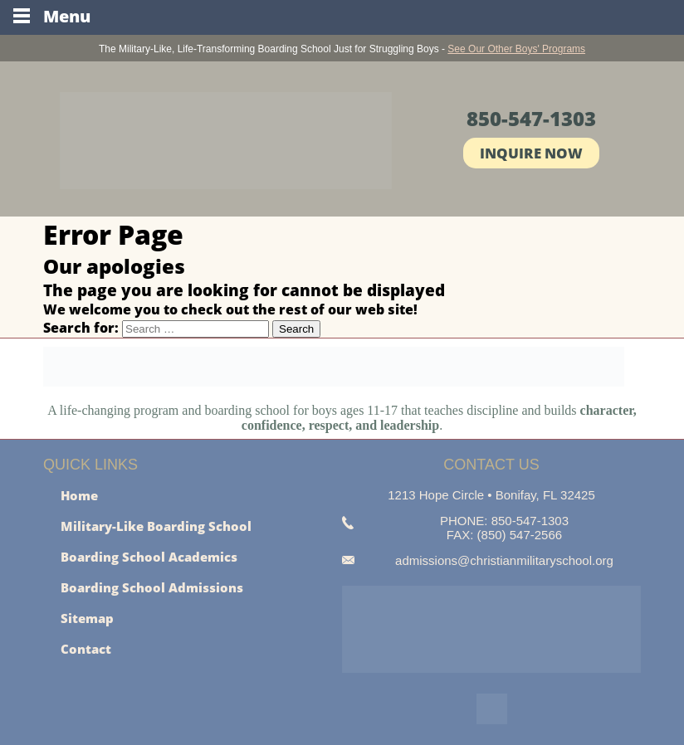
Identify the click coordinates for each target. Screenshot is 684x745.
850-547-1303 (531, 118)
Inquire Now (531, 153)
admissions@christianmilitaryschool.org (504, 560)
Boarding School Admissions (152, 587)
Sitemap (87, 618)
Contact (86, 648)
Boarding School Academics (149, 556)
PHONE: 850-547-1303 (504, 521)
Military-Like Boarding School (156, 526)
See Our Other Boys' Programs (516, 49)
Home (79, 495)
